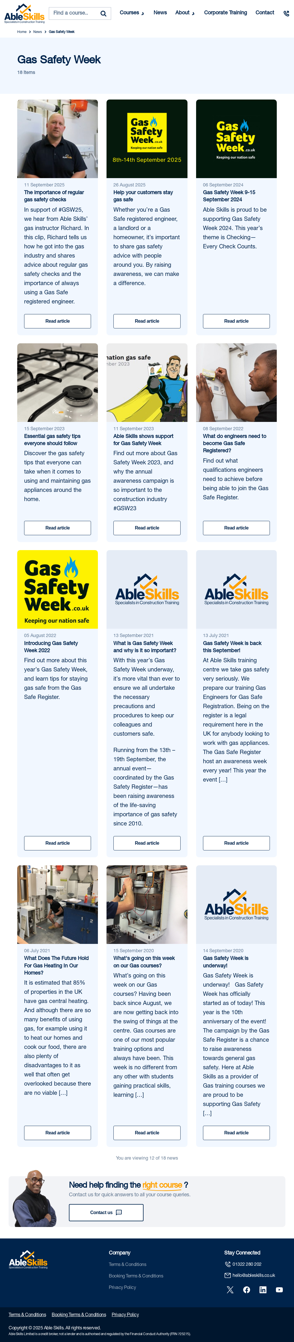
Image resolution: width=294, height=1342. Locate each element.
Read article (57, 321)
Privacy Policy (122, 1288)
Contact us (106, 1212)
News (160, 13)
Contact (265, 13)
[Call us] (286, 13)
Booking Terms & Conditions (136, 1276)
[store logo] (24, 13)
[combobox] (80, 13)
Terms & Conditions (127, 1265)
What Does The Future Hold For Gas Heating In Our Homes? (56, 966)
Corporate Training (225, 13)
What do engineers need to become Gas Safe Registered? (234, 444)
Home (21, 32)
